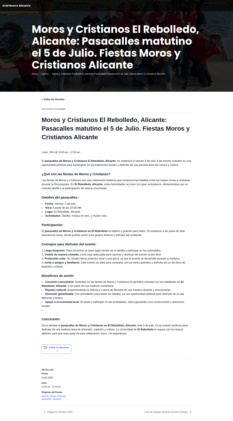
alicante (45, 396)
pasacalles (46, 399)
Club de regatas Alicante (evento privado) (166, 412)
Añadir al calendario (59, 347)
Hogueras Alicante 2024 (60, 412)
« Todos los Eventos (53, 99)
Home (35, 73)
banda (53, 396)
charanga (61, 396)
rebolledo (57, 399)
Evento (45, 73)
